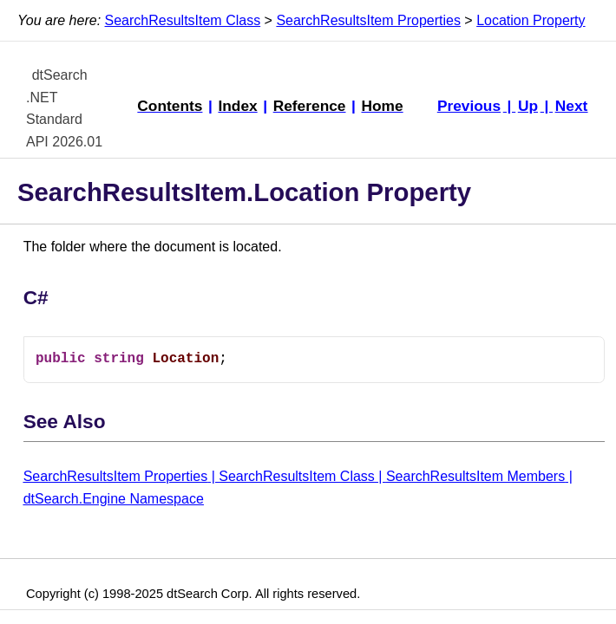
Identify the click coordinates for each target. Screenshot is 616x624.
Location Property (530, 20)
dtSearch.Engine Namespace (113, 498)
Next (571, 105)
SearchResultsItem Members (475, 476)
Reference (309, 105)
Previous (469, 105)
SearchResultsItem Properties (368, 20)
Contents (169, 105)
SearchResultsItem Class (183, 20)
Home (382, 105)
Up (528, 105)
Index (237, 105)
